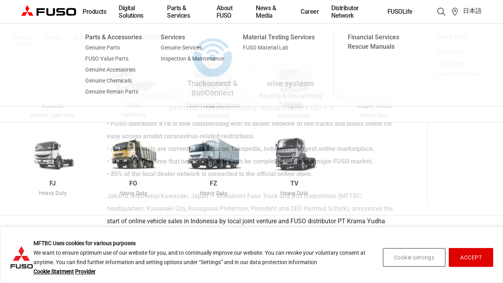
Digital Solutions (131, 11)
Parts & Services (178, 11)
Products (94, 11)
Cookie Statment (53, 271)
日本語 (472, 11)
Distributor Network (345, 11)
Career (310, 11)
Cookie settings (414, 257)
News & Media (266, 11)
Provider (85, 271)
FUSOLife (400, 11)
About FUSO (225, 11)
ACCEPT (471, 257)
